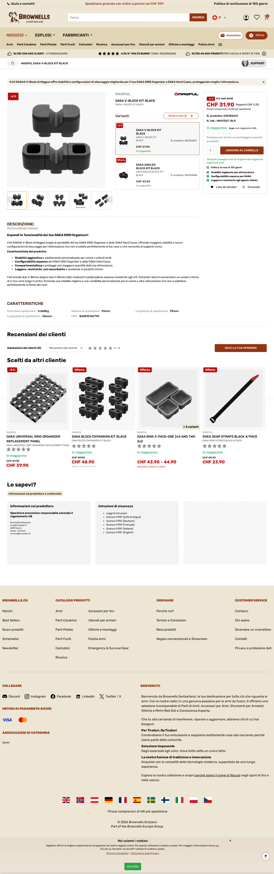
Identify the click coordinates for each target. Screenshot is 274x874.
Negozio (15, 35)
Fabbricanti (76, 35)
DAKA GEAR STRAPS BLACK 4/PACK (230, 436)
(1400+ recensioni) (148, 53)
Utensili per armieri (152, 44)
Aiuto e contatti (20, 4)
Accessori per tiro (123, 44)
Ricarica (101, 44)
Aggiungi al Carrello (242, 150)
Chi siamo (242, 620)
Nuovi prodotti (12, 629)
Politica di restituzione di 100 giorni (241, 4)
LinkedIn (85, 696)
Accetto (133, 866)
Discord (11, 696)
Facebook (61, 696)
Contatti (241, 639)
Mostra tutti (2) (177, 116)
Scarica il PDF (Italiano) (119, 528)
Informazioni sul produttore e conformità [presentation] (35, 493)
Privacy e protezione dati (253, 648)
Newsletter (10, 648)
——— (220, 44)
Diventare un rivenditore (253, 629)
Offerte (259, 35)
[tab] (35, 493)
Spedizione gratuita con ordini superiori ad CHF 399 (124, 4)
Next (110, 200)
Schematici (10, 639)
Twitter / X (110, 696)
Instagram (35, 696)
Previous (10, 200)
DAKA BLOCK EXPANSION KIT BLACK (99, 436)
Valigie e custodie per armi (84, 466)
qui (217, 845)
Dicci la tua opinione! (241, 348)
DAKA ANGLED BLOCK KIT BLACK (150, 170)
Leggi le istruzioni (116, 513)
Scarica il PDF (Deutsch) (120, 520)
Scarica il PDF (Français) (120, 524)
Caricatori (85, 44)
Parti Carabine (26, 44)
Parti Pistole (48, 44)
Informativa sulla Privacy (145, 853)
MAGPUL (123, 94)
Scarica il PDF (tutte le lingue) (123, 516)
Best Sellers (11, 620)
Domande (251, 187)
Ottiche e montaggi (181, 44)
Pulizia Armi (206, 44)
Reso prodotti (166, 629)
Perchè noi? (165, 611)
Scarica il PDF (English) (119, 532)
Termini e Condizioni (171, 620)
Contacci (241, 611)
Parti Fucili (67, 44)
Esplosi (43, 35)
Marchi (7, 611)
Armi (9, 44)
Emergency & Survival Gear (108, 648)
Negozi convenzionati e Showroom (181, 639)
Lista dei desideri (258, 17)
